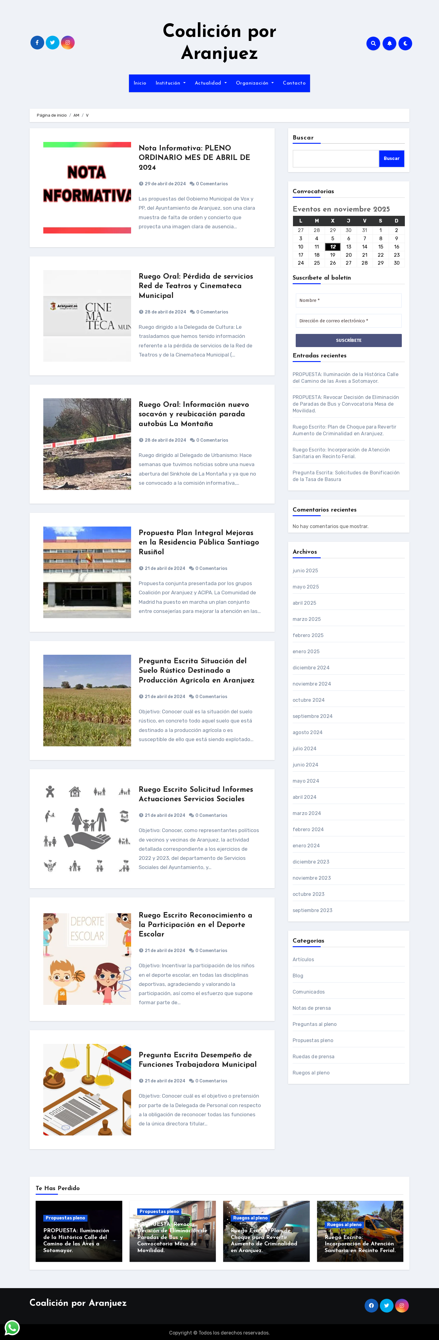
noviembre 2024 (312, 684)
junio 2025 (305, 571)
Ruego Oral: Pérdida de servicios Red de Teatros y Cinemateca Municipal (196, 286)
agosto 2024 (308, 732)
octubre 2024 (309, 700)
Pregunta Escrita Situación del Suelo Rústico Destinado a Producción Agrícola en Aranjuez (197, 671)
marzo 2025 (307, 619)
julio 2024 (304, 748)
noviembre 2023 (312, 878)
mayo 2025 (306, 587)
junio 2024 (305, 765)
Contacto (294, 83)
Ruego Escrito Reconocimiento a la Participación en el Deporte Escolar (195, 925)
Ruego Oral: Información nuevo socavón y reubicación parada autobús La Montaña (194, 414)
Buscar (303, 138)
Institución (170, 83)
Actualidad (211, 83)
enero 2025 (306, 651)
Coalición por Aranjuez (78, 1301)
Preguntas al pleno (315, 1024)
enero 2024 (306, 846)
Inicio (140, 83)
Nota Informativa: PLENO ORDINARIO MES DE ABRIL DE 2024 (194, 158)
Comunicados (309, 992)
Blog (298, 976)
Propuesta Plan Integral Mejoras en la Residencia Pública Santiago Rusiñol (199, 543)
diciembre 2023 (311, 862)
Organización (255, 83)
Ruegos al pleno (311, 1073)
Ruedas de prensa (313, 1056)
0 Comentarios (212, 184)
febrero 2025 (308, 635)
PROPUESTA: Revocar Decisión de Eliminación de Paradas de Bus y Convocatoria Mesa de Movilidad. (346, 404)
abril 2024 (304, 797)
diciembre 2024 (311, 668)
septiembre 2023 (312, 910)
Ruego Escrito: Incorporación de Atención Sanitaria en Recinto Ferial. (360, 1244)
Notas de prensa (312, 1008)
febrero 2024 (308, 829)
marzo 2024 (307, 813)
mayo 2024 (306, 781)
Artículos (303, 959)
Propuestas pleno (313, 1040)
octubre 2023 (308, 894)
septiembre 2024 (313, 716)
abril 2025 (304, 603)
